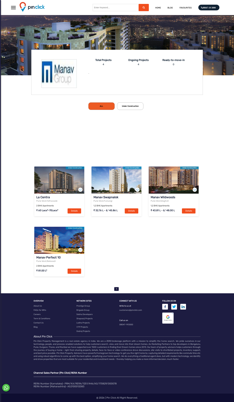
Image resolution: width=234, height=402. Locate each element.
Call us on (123, 320)
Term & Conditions (42, 318)
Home (158, 7)
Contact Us (39, 323)
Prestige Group (83, 306)
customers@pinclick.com (130, 310)
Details (74, 211)
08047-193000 (126, 324)
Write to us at (125, 306)
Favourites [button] (186, 7)
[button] (13, 7)
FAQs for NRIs (40, 310)
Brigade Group (83, 310)
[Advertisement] (117, 143)
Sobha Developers (84, 314)
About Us (38, 306)
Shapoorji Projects (84, 318)
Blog (170, 7)
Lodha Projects (83, 323)
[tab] (101, 106)
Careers (37, 314)
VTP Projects (82, 327)
